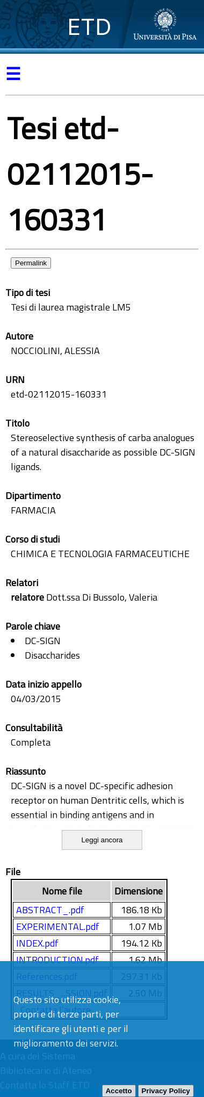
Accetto (119, 1091)
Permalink (31, 263)
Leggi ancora (101, 840)
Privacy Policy (166, 1091)
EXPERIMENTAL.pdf (57, 926)
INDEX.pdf (37, 943)
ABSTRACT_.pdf (50, 910)
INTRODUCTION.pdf (57, 959)
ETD (89, 26)
